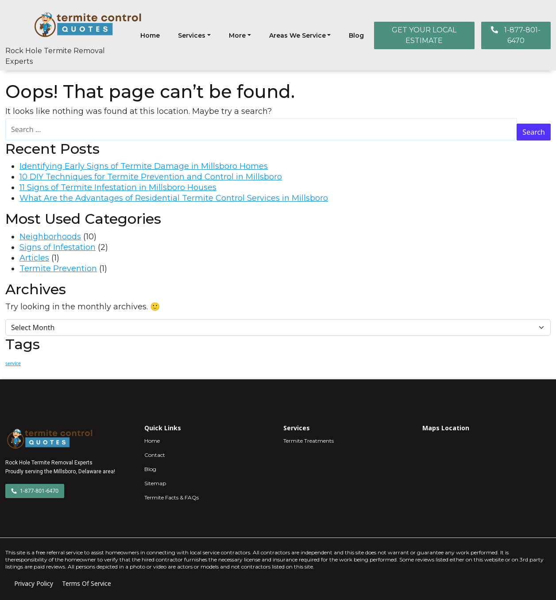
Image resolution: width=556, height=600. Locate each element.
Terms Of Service (86, 583)
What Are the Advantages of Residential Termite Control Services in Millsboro (173, 198)
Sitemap (155, 483)
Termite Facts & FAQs (171, 497)
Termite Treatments (308, 440)
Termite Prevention (58, 268)
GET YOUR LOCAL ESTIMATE (424, 35)
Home (150, 35)
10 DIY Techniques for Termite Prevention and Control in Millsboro (150, 177)
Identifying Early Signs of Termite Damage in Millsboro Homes (143, 166)
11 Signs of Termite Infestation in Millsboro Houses (117, 187)
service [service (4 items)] (13, 363)
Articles (34, 258)
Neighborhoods (50, 237)
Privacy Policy (33, 583)
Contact (154, 455)
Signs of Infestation (57, 247)
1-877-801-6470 (516, 35)
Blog (356, 35)
